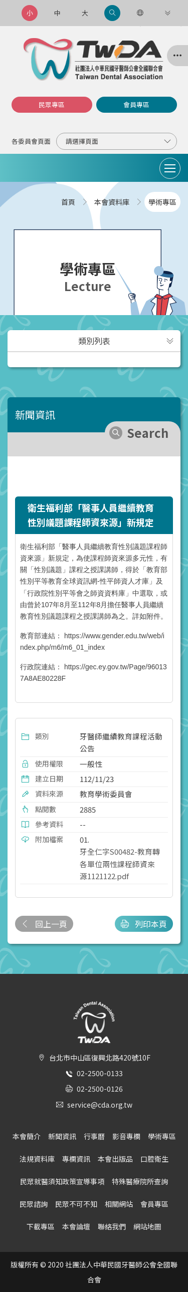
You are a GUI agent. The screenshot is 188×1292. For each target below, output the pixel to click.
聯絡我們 (112, 1226)
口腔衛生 (154, 1159)
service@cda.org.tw (99, 1105)
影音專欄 (126, 1136)
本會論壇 (76, 1226)
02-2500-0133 (100, 1073)
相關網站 (119, 1204)
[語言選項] (140, 13)
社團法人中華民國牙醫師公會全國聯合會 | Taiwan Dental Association (94, 59)
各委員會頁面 (31, 141)
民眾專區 (52, 104)
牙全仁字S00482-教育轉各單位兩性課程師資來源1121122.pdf (120, 863)
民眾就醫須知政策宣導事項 (62, 1181)
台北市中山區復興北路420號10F (99, 1058)
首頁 (68, 202)
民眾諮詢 (34, 1204)
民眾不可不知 (76, 1204)
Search (147, 432)
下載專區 (41, 1226)
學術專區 (162, 1136)
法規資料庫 (37, 1159)
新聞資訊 (62, 1136)
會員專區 (136, 104)
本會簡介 (27, 1136)
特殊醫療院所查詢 (140, 1181)
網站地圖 (147, 1226)
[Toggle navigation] (169, 168)
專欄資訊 (76, 1159)
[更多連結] (167, 13)
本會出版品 (115, 1159)
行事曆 (94, 1136)
